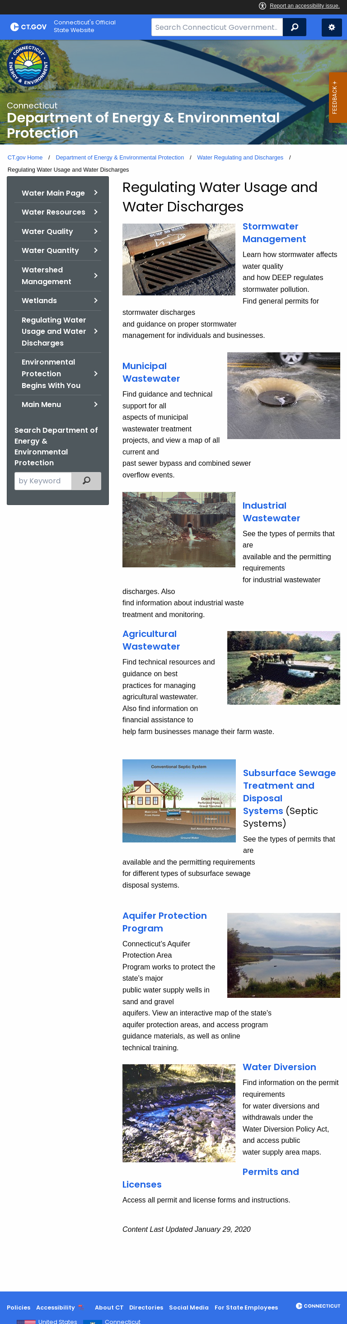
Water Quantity (50, 250)
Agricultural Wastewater (151, 640)
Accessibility (55, 1307)
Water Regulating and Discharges (240, 157)
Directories (146, 1307)
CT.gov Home (25, 157)
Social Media (189, 1307)
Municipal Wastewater (151, 372)
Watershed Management (46, 276)
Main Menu (41, 404)
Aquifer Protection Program (164, 922)
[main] (173, 665)
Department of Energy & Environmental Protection (120, 157)
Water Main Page (53, 193)
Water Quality (47, 231)
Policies (18, 1307)
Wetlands (39, 300)
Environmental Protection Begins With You (51, 373)
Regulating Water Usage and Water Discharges (54, 331)
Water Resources (53, 212)
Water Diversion (279, 1067)
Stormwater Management (274, 232)
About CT (109, 1307)
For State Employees (246, 1307)
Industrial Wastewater (271, 511)
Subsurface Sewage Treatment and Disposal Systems (289, 792)
